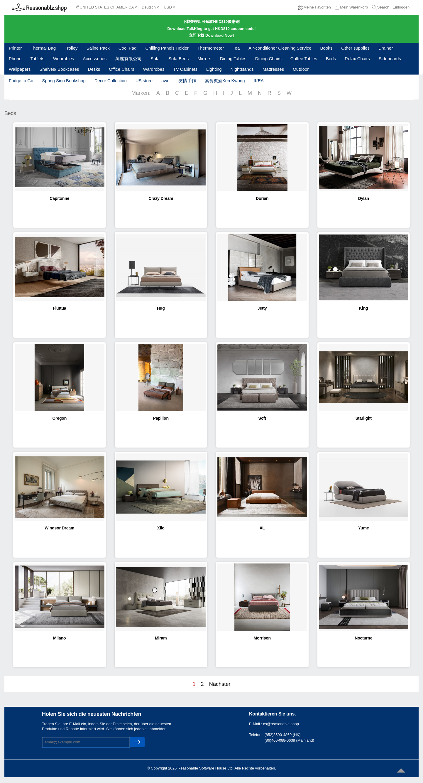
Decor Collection (110, 80)
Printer (15, 47)
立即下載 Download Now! (211, 35)
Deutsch (150, 7)
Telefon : (257, 735)
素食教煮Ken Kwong (225, 80)
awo (165, 80)
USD (169, 7)
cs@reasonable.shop (281, 724)
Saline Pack (98, 47)
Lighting (214, 69)
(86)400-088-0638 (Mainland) (289, 740)
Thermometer (210, 47)
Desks (94, 69)
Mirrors (204, 58)
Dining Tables (233, 58)
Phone (15, 58)
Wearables (63, 58)
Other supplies (355, 47)
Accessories (94, 58)
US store (144, 80)
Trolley (71, 47)
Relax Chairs (357, 58)
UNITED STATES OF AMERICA (106, 7)
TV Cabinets (185, 69)
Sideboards (390, 58)
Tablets (37, 58)
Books (326, 47)
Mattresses (273, 69)
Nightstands (242, 69)
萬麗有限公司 (128, 58)
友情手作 (187, 80)
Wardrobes (154, 69)
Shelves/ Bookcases (59, 69)
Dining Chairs (268, 58)
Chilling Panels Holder (167, 47)
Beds (331, 58)
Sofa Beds (178, 58)
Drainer (385, 47)
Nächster (220, 684)
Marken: (140, 93)
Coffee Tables (303, 58)
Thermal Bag (43, 47)
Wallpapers (20, 69)
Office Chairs (121, 69)
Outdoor (301, 69)
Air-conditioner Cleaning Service (279, 47)
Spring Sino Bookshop (63, 80)
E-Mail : (256, 724)
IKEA (258, 80)
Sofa (155, 58)
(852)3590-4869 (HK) (283, 735)
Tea (236, 47)
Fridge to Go (21, 80)
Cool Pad (128, 47)
